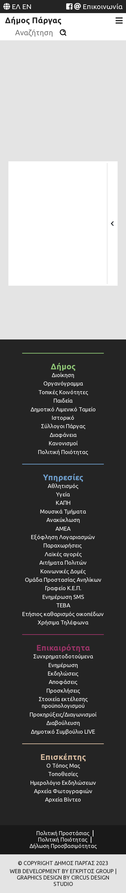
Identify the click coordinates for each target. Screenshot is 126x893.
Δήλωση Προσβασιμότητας (63, 846)
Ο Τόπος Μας (63, 765)
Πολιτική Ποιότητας (63, 452)
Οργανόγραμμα (63, 383)
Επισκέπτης (63, 757)
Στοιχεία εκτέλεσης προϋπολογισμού (63, 702)
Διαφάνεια (63, 435)
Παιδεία (63, 400)
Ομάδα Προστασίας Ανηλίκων (63, 579)
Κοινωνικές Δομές (63, 571)
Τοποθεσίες (63, 774)
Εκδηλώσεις (63, 673)
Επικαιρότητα (63, 647)
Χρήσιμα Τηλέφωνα (63, 622)
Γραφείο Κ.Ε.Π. (63, 588)
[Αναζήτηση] (63, 32)
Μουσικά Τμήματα (63, 511)
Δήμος (63, 366)
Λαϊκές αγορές (63, 554)
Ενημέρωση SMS (63, 597)
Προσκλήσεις (63, 690)
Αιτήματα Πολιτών (63, 562)
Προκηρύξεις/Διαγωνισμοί (63, 714)
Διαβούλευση (63, 723)
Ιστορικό (63, 417)
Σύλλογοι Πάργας (63, 426)
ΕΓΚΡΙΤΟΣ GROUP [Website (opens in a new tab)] (92, 871)
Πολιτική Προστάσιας (62, 833)
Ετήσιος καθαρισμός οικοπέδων (63, 614)
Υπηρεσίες (63, 477)
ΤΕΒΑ (63, 605)
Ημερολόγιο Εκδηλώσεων (63, 782)
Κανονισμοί (63, 443)
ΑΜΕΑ (63, 528)
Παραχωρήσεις (63, 545)
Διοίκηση (63, 375)
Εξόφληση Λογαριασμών (63, 537)
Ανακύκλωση (63, 520)
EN (27, 6)
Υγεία (63, 494)
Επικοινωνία (103, 6)
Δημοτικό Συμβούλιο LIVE (63, 731)
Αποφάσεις (63, 682)
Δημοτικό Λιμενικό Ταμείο (63, 409)
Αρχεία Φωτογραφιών (63, 791)
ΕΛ (16, 6)
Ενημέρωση (63, 665)
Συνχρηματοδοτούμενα (63, 656)
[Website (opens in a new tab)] (69, 6)
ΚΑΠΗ (63, 502)
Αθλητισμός (63, 486)
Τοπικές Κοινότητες (63, 392)
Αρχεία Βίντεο (63, 799)
